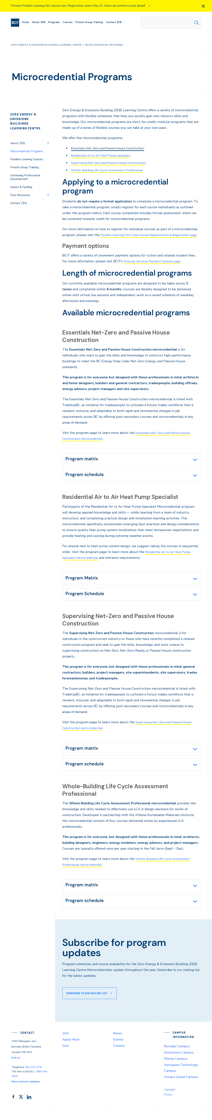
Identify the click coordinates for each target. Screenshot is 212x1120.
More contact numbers (26, 1093)
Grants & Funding (21, 182)
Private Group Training (24, 163)
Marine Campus (175, 1070)
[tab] (131, 466)
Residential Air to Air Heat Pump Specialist (103, 155)
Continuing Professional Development (25, 172)
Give (65, 1057)
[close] (203, 6)
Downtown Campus (179, 1064)
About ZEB (17, 139)
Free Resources (20, 191)
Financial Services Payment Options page (154, 267)
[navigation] (17, 23)
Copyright (169, 1101)
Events (118, 1051)
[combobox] (171, 22)
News (117, 1045)
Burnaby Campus (177, 1058)
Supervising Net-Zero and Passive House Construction (112, 163)
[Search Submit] (196, 22)
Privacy (168, 1106)
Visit (65, 1045)
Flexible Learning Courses (26, 155)
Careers (119, 1057)
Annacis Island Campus (181, 1089)
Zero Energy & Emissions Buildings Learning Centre (29, 119)
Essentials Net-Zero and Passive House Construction (110, 148)
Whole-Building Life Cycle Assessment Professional (110, 170)
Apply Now (70, 1051)
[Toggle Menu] (48, 138)
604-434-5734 (33, 1079)
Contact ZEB (18, 199)
